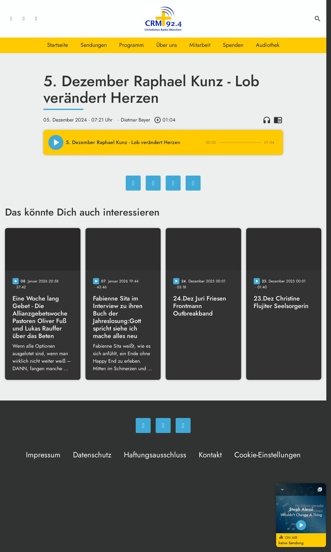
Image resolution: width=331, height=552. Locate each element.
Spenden (233, 45)
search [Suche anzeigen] (317, 18)
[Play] (55, 142)
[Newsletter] (36, 18)
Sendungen (93, 45)
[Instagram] (23, 18)
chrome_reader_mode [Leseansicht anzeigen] (278, 120)
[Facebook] (11, 18)
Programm (131, 45)
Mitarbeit (199, 45)
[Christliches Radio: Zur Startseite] (163, 18)
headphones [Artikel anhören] (266, 120)
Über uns (166, 45)
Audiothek (268, 45)
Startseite (57, 45)
